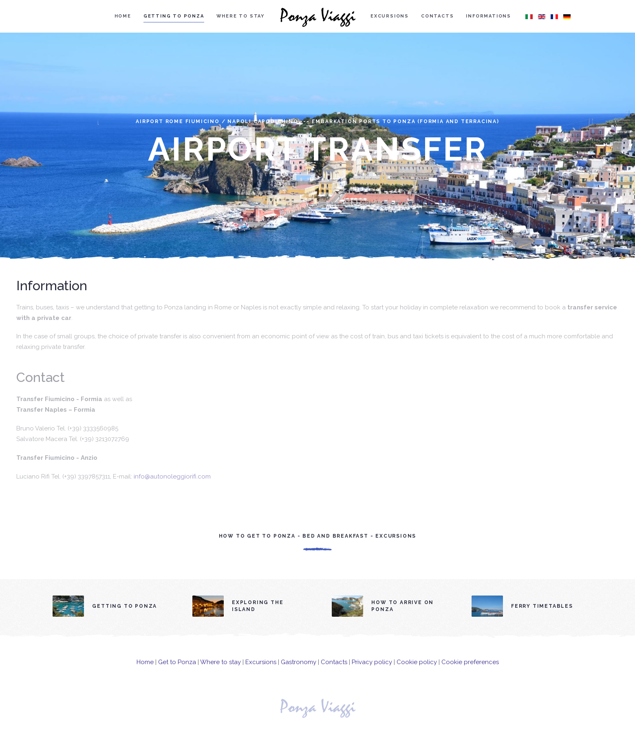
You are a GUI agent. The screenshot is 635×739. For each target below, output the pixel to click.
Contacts (437, 16)
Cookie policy (417, 668)
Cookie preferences (470, 668)
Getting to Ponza (173, 16)
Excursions (389, 16)
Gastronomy (298, 668)
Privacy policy (372, 668)
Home (123, 16)
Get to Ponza (177, 668)
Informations (488, 16)
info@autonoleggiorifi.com (172, 476)
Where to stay (240, 16)
